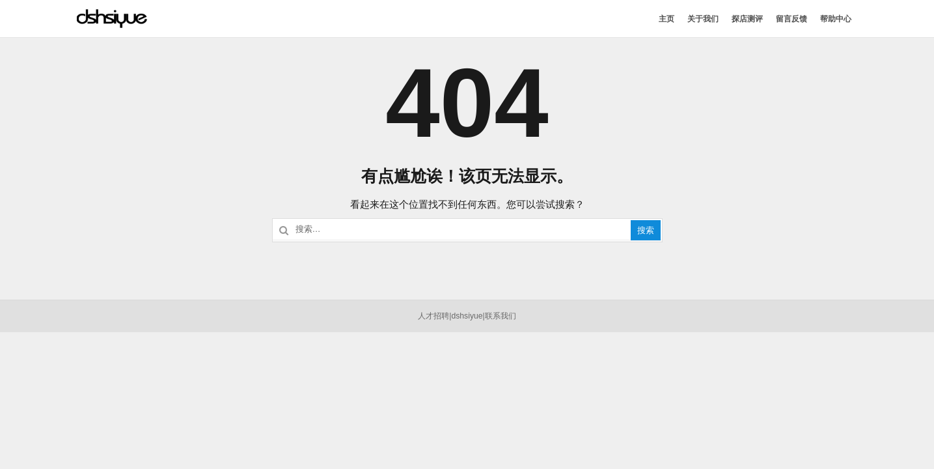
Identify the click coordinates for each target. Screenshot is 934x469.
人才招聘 (433, 315)
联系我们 (500, 315)
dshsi (460, 315)
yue (476, 315)
